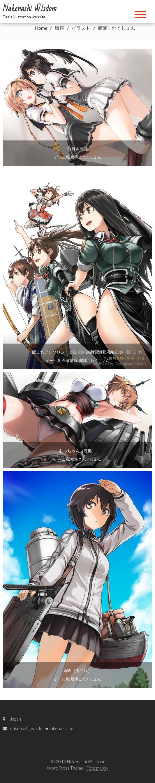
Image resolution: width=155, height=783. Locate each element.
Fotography (97, 767)
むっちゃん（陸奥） (77, 450)
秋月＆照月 (77, 148)
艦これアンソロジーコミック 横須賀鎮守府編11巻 (77, 351)
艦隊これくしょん (86, 157)
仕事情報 (70, 360)
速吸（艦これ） (77, 670)
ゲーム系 (61, 157)
